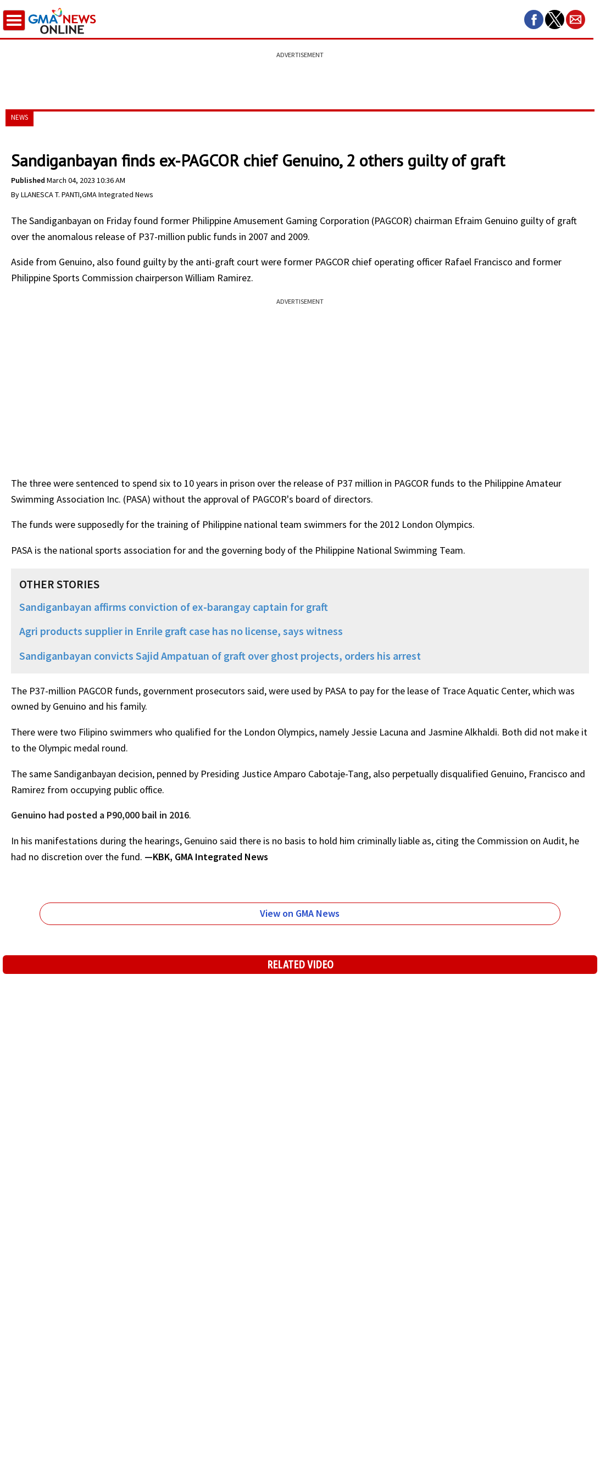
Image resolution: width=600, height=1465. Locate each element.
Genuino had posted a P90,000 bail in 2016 (100, 815)
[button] (533, 19)
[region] (300, 74)
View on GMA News (300, 913)
